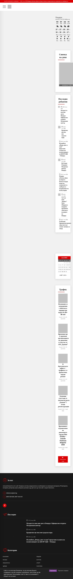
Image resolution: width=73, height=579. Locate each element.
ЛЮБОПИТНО (6, 563)
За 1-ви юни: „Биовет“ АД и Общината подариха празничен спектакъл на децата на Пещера (65, 207)
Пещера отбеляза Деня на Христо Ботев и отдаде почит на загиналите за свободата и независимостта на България (64, 183)
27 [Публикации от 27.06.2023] (60, 271)
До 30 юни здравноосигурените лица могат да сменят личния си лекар (65, 225)
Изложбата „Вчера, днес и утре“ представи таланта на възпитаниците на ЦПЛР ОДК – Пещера (63, 149)
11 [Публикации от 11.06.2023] (69, 265)
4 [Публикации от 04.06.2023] (69, 262)
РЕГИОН (5, 560)
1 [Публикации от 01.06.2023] (64, 262)
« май (60, 275)
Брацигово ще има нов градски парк (65, 134)
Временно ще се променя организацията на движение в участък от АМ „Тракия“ (63, 339)
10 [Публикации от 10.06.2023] (67, 265)
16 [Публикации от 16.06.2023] (66, 267)
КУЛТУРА (39, 560)
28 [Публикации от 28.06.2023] (62, 271)
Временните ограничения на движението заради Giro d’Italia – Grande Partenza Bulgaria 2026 (62, 435)
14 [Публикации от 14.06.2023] (62, 267)
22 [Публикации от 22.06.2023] (64, 269)
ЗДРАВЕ (5, 566)
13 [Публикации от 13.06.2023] (60, 267)
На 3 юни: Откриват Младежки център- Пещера (64, 166)
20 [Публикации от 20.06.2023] (60, 269)
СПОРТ (38, 563)
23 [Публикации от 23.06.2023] (66, 269)
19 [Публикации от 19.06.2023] (59, 269)
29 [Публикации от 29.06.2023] (64, 271)
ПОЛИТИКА (39, 566)
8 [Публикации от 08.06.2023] (64, 265)
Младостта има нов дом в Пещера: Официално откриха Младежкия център (64, 117)
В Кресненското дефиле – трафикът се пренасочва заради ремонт (63, 370)
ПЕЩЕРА (39, 557)
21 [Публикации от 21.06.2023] (62, 269)
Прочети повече (63, 570)
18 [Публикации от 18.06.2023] (69, 267)
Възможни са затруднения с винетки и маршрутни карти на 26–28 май (63, 309)
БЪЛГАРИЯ (5, 557)
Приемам (53, 570)
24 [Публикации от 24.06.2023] (67, 269)
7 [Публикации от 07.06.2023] (62, 265)
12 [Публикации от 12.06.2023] (59, 267)
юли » (65, 275)
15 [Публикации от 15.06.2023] (64, 267)
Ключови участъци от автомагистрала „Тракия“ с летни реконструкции (63, 401)
